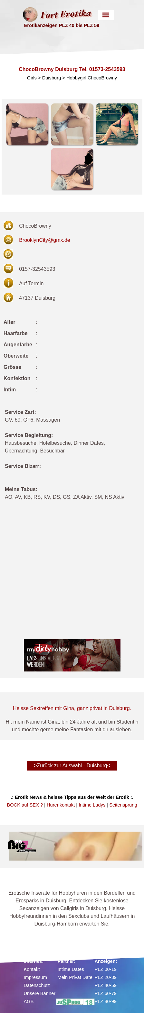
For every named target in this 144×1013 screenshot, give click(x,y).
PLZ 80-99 (106, 1001)
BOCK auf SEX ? (25, 805)
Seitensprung (123, 805)
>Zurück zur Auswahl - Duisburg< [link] (72, 765)
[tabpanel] (72, 458)
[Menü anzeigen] (106, 15)
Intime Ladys (92, 805)
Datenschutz (37, 985)
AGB (29, 1001)
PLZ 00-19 (106, 969)
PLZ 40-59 (106, 985)
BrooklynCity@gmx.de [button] (44, 240)
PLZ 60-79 (106, 993)
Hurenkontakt (61, 805)
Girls (32, 77)
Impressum (35, 977)
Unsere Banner (40, 993)
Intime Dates (71, 969)
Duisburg (51, 77)
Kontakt (32, 969)
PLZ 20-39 (106, 977)
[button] (27, 124)
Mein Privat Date (75, 977)
